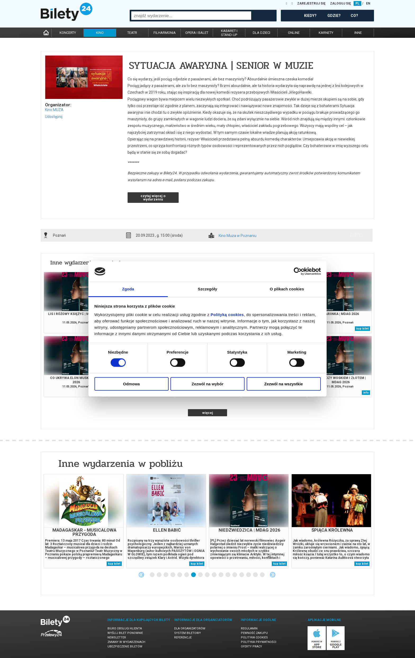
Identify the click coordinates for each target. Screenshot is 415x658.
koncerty (68, 33)
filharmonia (165, 33)
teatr (132, 33)
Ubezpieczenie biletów (124, 646)
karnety (326, 33)
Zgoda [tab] (128, 289)
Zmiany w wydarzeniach (126, 642)
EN (368, 3)
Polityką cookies (227, 314)
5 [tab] (180, 575)
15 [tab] (248, 575)
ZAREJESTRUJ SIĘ (311, 3)
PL (357, 3)
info (356, 235)
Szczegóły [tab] (207, 289)
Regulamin (249, 628)
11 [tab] (221, 575)
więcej (207, 413)
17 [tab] (262, 575)
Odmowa (131, 384)
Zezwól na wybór (207, 384)
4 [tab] (173, 575)
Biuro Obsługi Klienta (124, 628)
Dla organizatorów (189, 628)
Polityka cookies (254, 637)
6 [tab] (187, 575)
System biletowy (187, 633)
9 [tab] (207, 575)
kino (100, 33)
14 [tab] (242, 575)
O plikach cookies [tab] (287, 289)
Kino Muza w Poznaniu (237, 236)
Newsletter (116, 637)
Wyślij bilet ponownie (125, 633)
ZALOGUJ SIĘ (340, 3)
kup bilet (362, 328)
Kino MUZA (54, 110)
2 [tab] (159, 575)
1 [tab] (152, 575)
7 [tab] (193, 575)
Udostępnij (53, 117)
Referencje (183, 637)
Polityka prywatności (258, 642)
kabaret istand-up (229, 33)
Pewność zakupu (254, 633)
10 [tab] (214, 575)
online (294, 33)
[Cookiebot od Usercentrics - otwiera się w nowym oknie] (297, 271)
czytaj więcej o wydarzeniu (153, 197)
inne (358, 33)
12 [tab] (228, 575)
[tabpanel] (84, 521)
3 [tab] (166, 575)
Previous (141, 575)
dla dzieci (261, 33)
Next (273, 575)
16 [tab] (255, 575)
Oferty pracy (251, 646)
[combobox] (191, 15)
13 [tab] (235, 575)
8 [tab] (200, 575)
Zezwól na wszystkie (283, 384)
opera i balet (196, 33)
